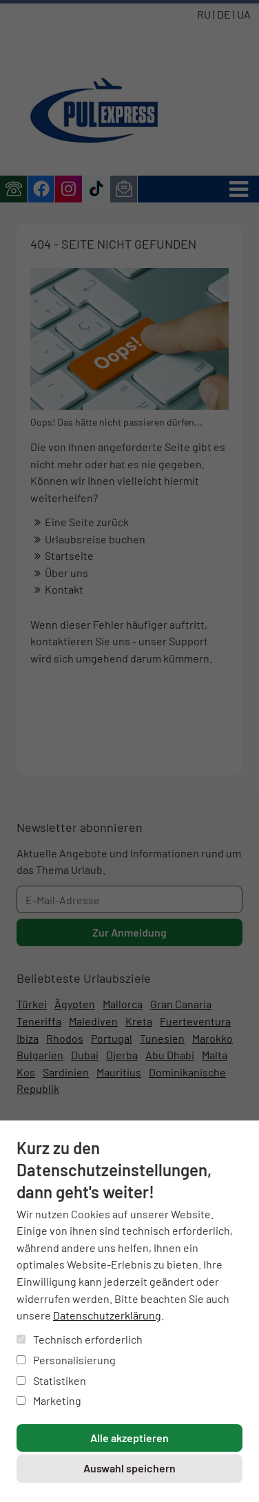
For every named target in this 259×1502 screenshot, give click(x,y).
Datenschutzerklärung (107, 1315)
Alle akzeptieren (129, 1437)
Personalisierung (66, 1359)
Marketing (49, 1400)
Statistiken (51, 1380)
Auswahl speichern (129, 1467)
